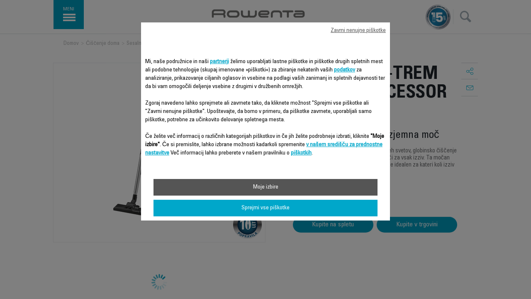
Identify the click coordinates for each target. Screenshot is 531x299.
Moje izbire (265, 187)
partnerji (219, 62)
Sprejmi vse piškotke (265, 208)
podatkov (344, 70)
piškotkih (301, 153)
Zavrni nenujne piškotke (358, 31)
